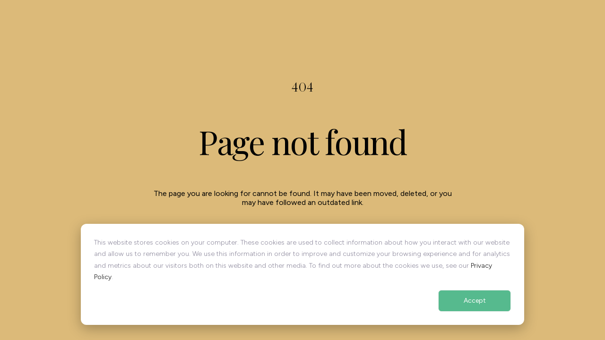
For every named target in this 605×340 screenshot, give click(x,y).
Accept (475, 301)
